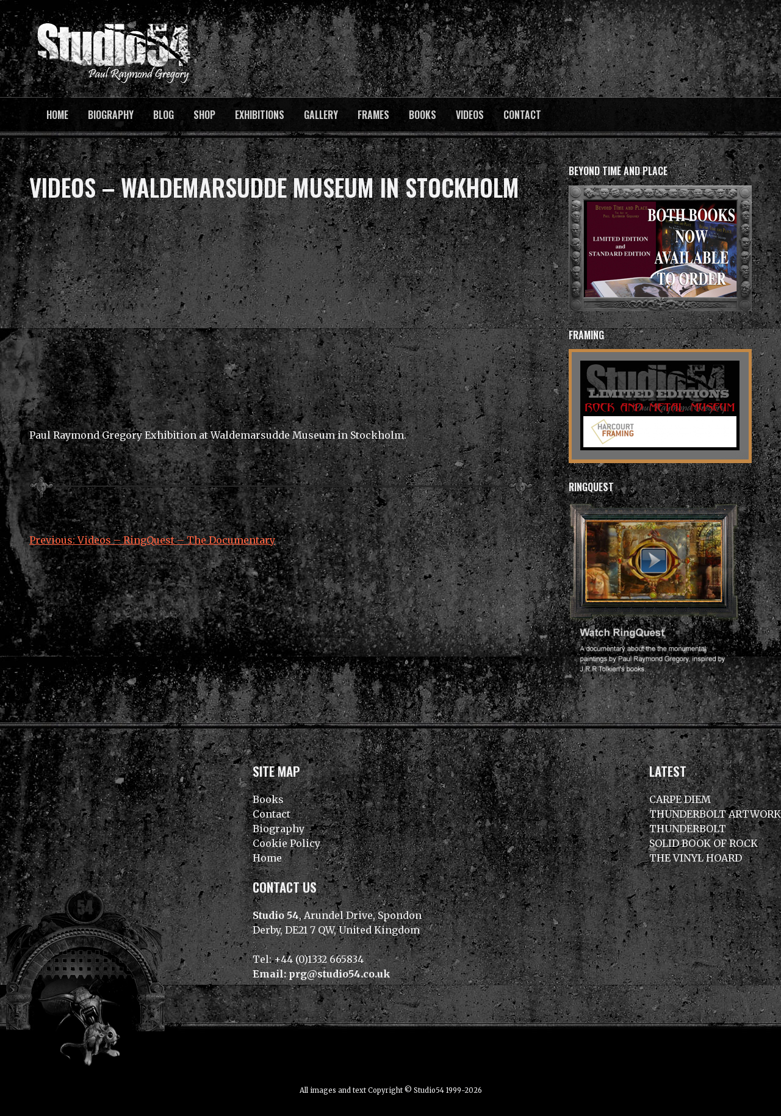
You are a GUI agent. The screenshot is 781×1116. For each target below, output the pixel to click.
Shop (204, 114)
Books (422, 114)
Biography (111, 114)
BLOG (163, 114)
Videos (470, 114)
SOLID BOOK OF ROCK (703, 843)
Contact (522, 114)
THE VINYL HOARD (695, 858)
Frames (373, 114)
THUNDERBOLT (687, 829)
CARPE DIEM (680, 799)
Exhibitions (259, 114)
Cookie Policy (286, 843)
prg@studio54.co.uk (339, 974)
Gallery (321, 114)
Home (57, 114)
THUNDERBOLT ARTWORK (715, 814)
